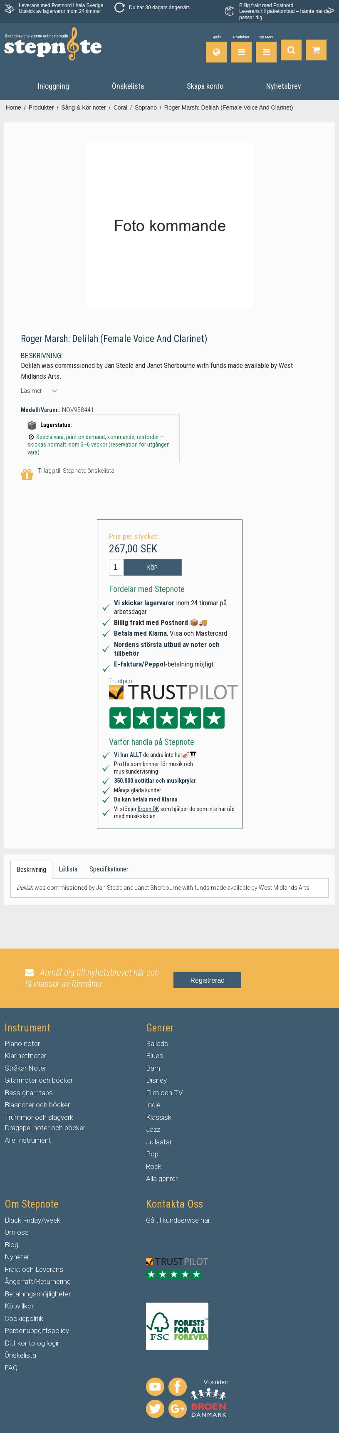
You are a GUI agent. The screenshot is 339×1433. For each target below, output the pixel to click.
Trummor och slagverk (39, 1117)
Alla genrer (162, 1178)
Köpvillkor (19, 1306)
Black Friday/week (32, 1220)
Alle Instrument (28, 1140)
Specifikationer (109, 869)
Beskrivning (31, 870)
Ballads (157, 1043)
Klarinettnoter (25, 1055)
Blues (154, 1055)
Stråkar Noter (25, 1068)
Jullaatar (159, 1142)
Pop (152, 1154)
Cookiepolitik (24, 1318)
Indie (153, 1105)
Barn (153, 1068)
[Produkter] (241, 48)
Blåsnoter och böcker (37, 1105)
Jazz (153, 1129)
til (158, 1220)
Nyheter (17, 1257)
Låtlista (68, 869)
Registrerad (207, 980)
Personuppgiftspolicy (37, 1330)
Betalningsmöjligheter (38, 1294)
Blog (11, 1245)
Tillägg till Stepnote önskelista (67, 474)
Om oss (17, 1232)
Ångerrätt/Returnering (38, 1281)
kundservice (181, 1220)
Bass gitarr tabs (29, 1092)
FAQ (11, 1367)
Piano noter (22, 1043)
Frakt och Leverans (34, 1269)
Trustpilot (121, 681)
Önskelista (20, 1355)
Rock (153, 1166)
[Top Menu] (266, 48)
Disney (156, 1080)
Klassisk (158, 1117)
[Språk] (216, 48)
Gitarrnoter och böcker (39, 1080)
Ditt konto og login (33, 1343)
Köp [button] (152, 568)
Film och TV (164, 1092)
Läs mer (31, 390)
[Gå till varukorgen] (316, 48)
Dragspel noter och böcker (45, 1127)
